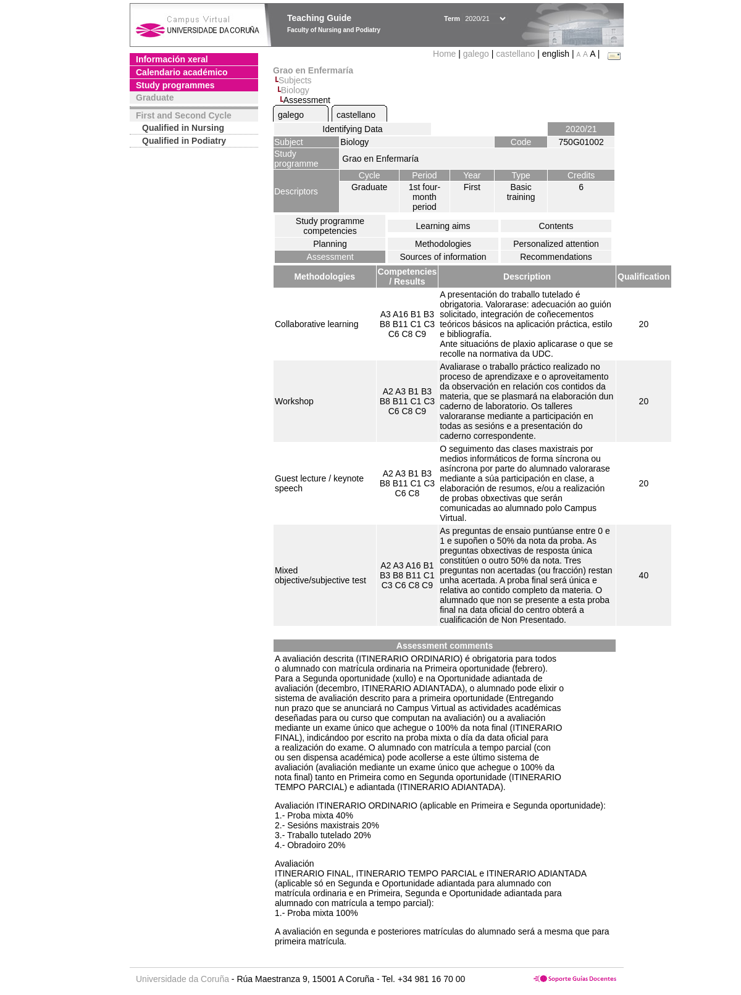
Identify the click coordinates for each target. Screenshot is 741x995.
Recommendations (556, 257)
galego (476, 54)
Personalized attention (556, 244)
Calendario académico (182, 72)
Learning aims (443, 226)
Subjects (295, 80)
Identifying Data (352, 129)
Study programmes (175, 85)
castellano (515, 54)
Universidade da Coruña (182, 979)
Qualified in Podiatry (184, 141)
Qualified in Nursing (183, 128)
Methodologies (443, 244)
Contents (555, 226)
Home (445, 54)
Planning (330, 244)
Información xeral (172, 59)
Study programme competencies (330, 226)
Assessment (329, 257)
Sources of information (443, 257)
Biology (295, 90)
